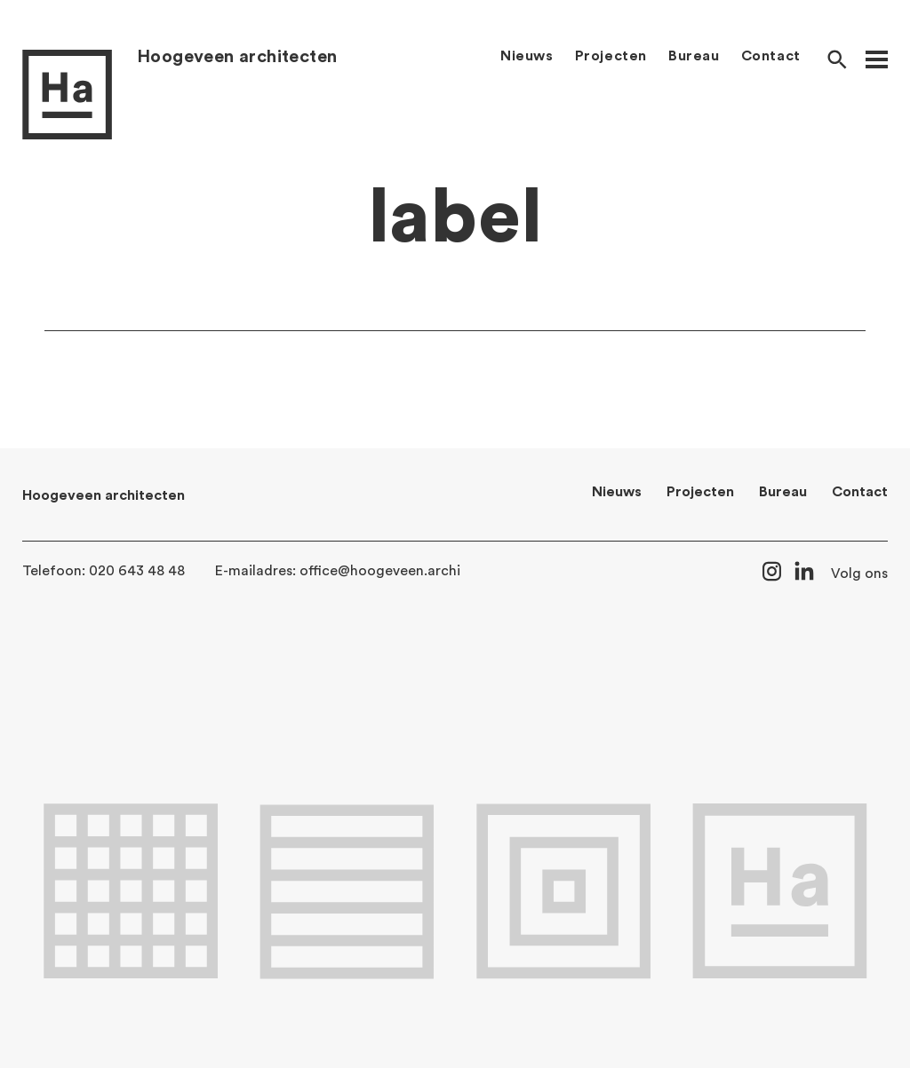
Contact (771, 56)
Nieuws (527, 56)
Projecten (611, 56)
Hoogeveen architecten (237, 57)
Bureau (694, 56)
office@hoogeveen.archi (379, 571)
